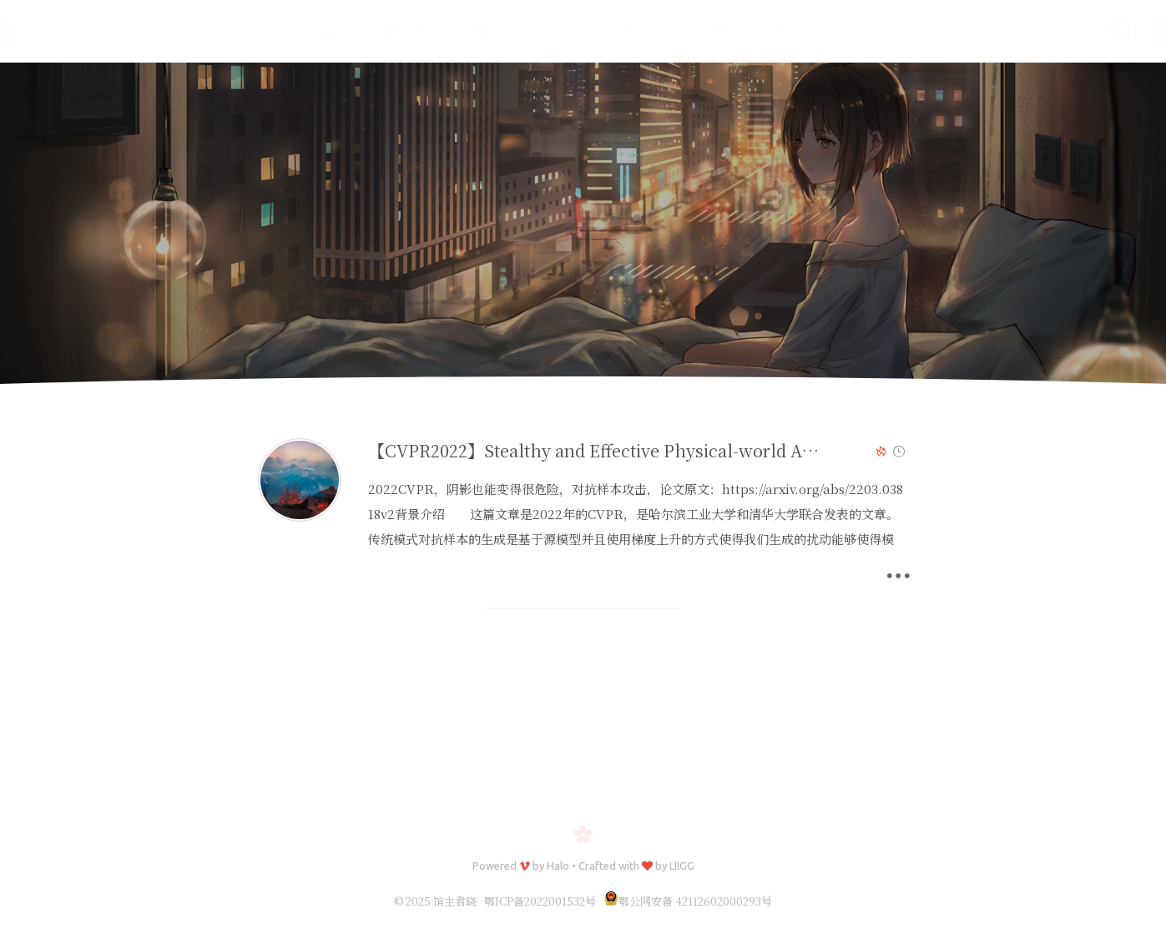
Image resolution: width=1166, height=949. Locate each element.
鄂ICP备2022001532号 (540, 901)
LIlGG (681, 865)
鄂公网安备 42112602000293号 (687, 901)
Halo (558, 865)
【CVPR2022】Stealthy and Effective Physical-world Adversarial (625, 450)
